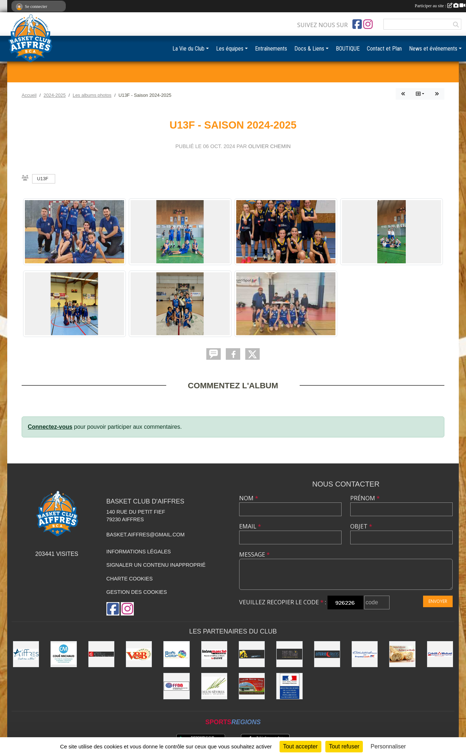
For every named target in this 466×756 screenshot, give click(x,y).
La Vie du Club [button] (188, 48)
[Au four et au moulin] (402, 654)
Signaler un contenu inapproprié (156, 565)
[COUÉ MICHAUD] (63, 654)
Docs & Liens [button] (309, 48)
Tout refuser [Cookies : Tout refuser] (344, 746)
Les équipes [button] (229, 48)
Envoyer (437, 601)
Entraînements (271, 48)
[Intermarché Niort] (214, 654)
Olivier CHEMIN (269, 146)
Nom (248, 498)
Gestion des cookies (136, 592)
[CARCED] (365, 654)
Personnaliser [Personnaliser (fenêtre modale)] (388, 746)
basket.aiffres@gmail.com (145, 534)
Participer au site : (440, 5)
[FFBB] (176, 686)
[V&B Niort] (139, 654)
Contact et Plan (384, 48)
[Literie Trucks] (327, 654)
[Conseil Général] (214, 686)
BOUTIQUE (348, 48)
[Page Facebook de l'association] (357, 24)
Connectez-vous (50, 427)
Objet (361, 526)
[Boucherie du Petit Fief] (252, 686)
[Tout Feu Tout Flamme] (289, 654)
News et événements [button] (433, 48)
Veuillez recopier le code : (282, 602)
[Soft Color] (176, 654)
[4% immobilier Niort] (252, 654)
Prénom (365, 498)
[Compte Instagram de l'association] (368, 24)
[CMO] (440, 654)
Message (254, 554)
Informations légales (138, 551)
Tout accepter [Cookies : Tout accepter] (300, 746)
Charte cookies (129, 579)
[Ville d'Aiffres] (26, 654)
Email (250, 526)
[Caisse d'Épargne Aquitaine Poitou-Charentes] (101, 654)
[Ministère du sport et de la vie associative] (289, 686)
